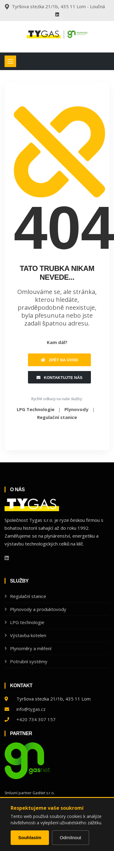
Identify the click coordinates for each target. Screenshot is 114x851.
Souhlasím (29, 837)
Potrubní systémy (28, 661)
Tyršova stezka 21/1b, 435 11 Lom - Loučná (58, 6)
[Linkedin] (57, 14)
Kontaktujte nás (59, 377)
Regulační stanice (28, 596)
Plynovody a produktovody (38, 609)
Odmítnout (70, 837)
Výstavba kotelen (28, 635)
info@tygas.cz (31, 709)
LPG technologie (27, 622)
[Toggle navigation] (10, 61)
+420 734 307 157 (36, 719)
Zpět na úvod (59, 360)
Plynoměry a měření (30, 648)
